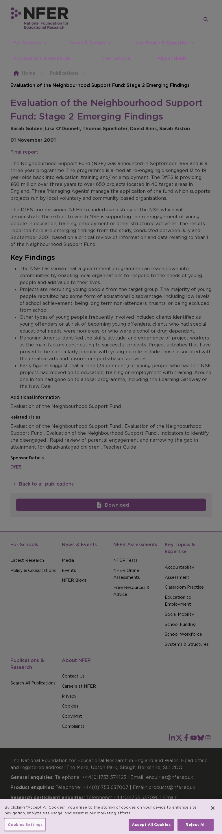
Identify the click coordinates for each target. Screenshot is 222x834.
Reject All (196, 827)
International (116, 58)
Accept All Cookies (151, 827)
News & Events (87, 43)
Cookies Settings (25, 827)
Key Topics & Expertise (161, 43)
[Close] (212, 811)
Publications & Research (41, 58)
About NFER (171, 58)
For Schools (27, 43)
